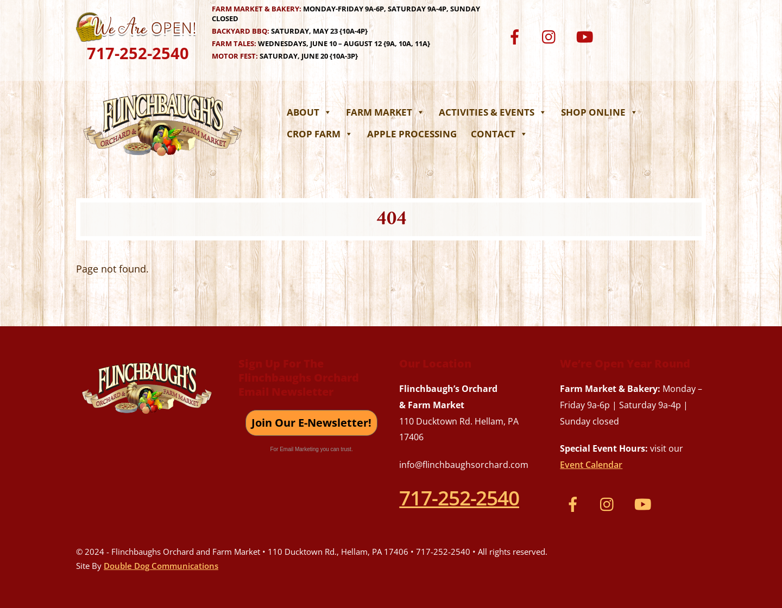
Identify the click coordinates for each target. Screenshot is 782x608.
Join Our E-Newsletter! (311, 422)
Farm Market (385, 112)
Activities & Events (493, 112)
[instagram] (551, 35)
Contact (499, 134)
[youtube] (586, 35)
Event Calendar (591, 465)
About (309, 112)
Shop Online (599, 112)
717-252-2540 (138, 53)
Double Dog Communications (161, 565)
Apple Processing (412, 134)
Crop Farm (320, 134)
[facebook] (517, 35)
